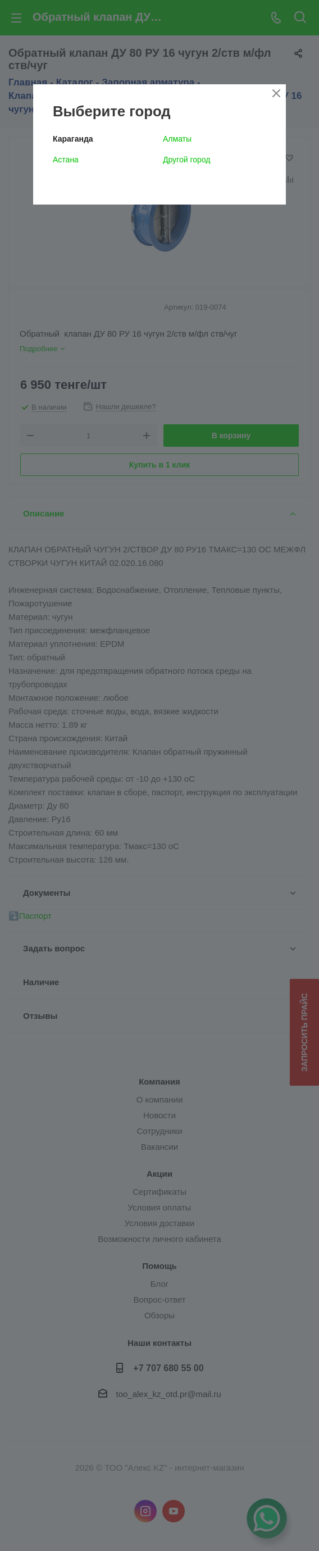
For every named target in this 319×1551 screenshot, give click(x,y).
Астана (66, 159)
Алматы (177, 138)
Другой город (186, 159)
